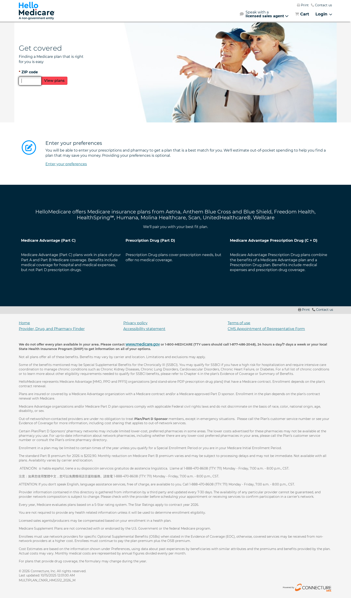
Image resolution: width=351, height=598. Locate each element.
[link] (37, 11)
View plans (54, 80)
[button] (264, 14)
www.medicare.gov (143, 344)
